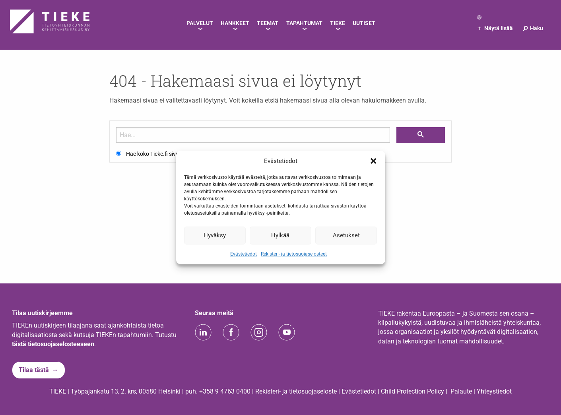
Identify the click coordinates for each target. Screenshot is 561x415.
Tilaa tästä (34, 370)
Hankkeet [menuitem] (235, 23)
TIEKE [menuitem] (337, 23)
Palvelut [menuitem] (199, 23)
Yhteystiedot (494, 391)
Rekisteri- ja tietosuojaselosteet (294, 253)
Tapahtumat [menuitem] (304, 23)
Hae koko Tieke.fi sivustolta (159, 154)
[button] (373, 161)
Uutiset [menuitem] (364, 23)
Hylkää (280, 235)
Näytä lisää (495, 28)
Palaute (461, 391)
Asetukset (346, 235)
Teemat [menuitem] (267, 23)
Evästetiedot (243, 253)
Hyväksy (215, 235)
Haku (532, 28)
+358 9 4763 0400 (224, 391)
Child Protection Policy (412, 391)
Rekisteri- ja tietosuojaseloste (296, 391)
